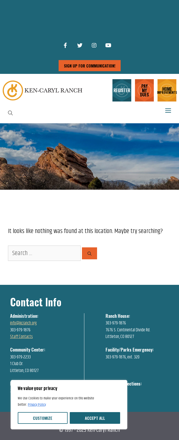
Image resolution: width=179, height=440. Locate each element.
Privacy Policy (37, 405)
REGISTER (121, 90)
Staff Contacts (21, 336)
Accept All (95, 418)
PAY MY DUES (144, 90)
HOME (167, 90)
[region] (69, 404)
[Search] (89, 253)
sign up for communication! (89, 66)
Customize (42, 418)
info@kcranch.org (23, 323)
